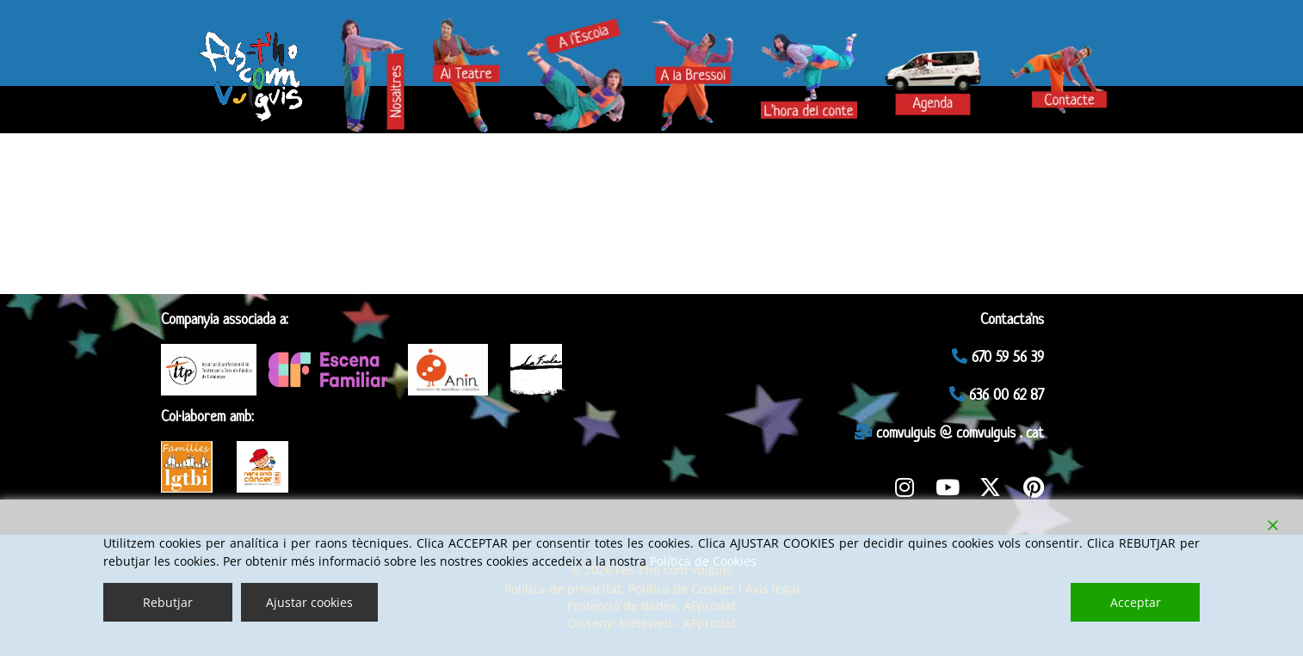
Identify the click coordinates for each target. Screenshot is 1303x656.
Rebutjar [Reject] (168, 602)
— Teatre (469, 69)
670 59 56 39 (998, 356)
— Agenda (924, 69)
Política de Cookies (703, 561)
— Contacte (1055, 69)
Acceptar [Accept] (1135, 602)
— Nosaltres (380, 69)
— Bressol (700, 77)
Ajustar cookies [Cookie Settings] (309, 602)
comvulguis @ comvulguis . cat (949, 432)
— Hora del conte (815, 77)
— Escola (573, 77)
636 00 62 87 (996, 394)
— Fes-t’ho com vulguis (253, 69)
